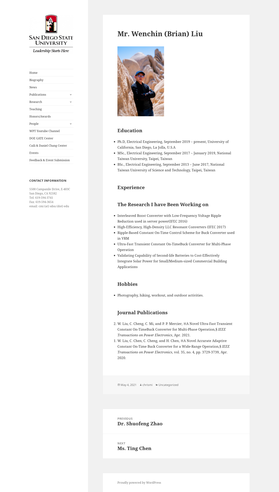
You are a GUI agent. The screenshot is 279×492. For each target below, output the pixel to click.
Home (33, 73)
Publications (37, 95)
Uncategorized (168, 385)
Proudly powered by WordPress (139, 483)
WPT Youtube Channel (44, 131)
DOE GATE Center (41, 138)
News (33, 87)
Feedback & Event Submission (49, 160)
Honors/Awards (40, 116)
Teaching (35, 109)
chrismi (147, 385)
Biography (36, 80)
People (34, 124)
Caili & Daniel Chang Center (48, 146)
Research (35, 102)
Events (33, 153)
